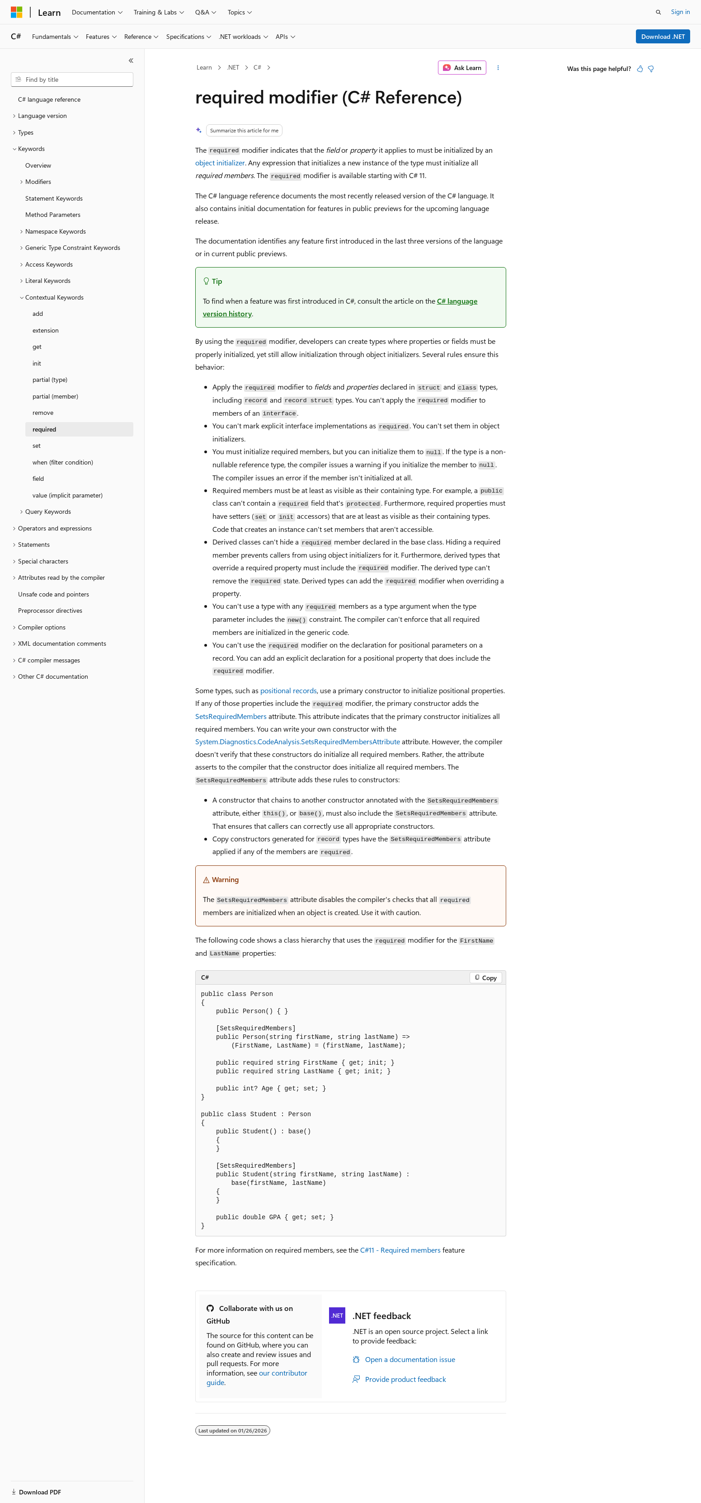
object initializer (220, 162)
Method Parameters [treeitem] (52, 214)
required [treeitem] (44, 429)
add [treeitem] (38, 313)
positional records (288, 690)
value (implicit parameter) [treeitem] (68, 495)
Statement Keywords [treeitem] (54, 198)
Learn (204, 67)
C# (257, 67)
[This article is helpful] (640, 68)
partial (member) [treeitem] (55, 396)
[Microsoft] (17, 12)
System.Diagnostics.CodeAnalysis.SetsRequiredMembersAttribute (297, 741)
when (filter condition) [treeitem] (63, 462)
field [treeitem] (38, 478)
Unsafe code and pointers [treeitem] (53, 594)
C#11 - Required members (400, 1249)
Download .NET (663, 36)
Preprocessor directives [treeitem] (50, 610)
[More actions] (498, 68)
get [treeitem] (37, 346)
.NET (233, 67)
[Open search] (658, 12)
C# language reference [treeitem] (49, 99)
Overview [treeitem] (38, 165)
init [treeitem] (37, 363)
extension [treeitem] (46, 330)
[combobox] (72, 79)
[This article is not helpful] (650, 68)
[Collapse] (131, 60)
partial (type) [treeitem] (50, 379)
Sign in (680, 11)
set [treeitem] (37, 445)
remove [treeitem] (43, 412)
